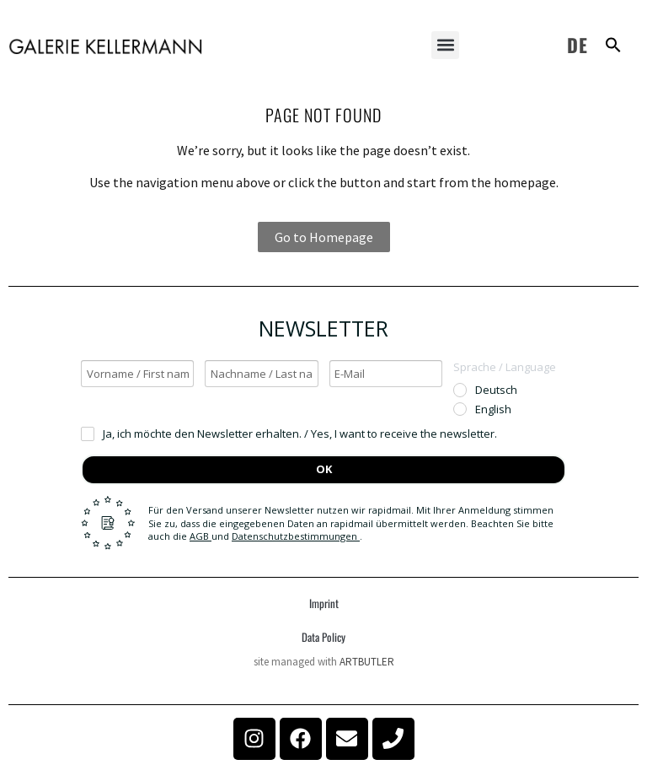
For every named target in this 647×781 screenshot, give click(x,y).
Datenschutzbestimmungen (296, 536)
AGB (200, 536)
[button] (445, 45)
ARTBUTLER (367, 661)
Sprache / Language (504, 367)
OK (324, 469)
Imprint (324, 603)
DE (577, 44)
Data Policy (323, 636)
